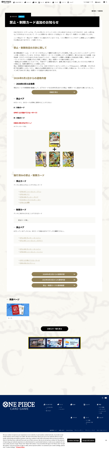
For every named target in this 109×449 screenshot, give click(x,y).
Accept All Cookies (88, 440)
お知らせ (21, 16)
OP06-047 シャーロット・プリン (30, 191)
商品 (48, 2)
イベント (56, 2)
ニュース (42, 2)
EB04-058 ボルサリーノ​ (27, 263)
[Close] (106, 440)
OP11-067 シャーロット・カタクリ (31, 240)
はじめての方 (18, 2)
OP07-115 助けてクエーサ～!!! (30, 260)
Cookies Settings (69, 430)
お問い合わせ (61, 430)
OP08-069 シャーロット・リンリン (31, 252)
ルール (28, 2)
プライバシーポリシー (78, 430)
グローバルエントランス (102, 430)
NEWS (94, 11)
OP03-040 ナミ (25, 194)
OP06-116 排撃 (25, 202)
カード (63, 2)
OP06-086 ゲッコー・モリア (29, 197)
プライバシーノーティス (90, 430)
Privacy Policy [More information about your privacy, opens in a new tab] (20, 447)
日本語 (98, 2)
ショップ (71, 2)
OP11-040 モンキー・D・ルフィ (30, 238)
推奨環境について (53, 430)
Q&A (36, 2)
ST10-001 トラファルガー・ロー (30, 200)
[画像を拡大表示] (54, 139)
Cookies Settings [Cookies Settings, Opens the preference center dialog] (73, 440)
